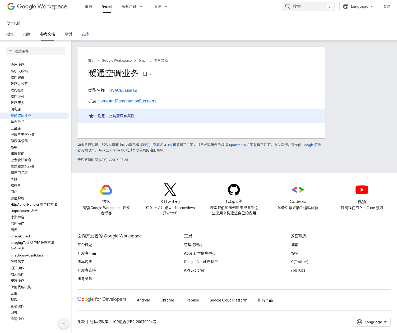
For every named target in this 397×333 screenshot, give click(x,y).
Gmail (13, 23)
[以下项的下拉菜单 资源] (167, 6)
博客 (294, 245)
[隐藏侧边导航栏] (63, 323)
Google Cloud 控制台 (201, 262)
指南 (27, 34)
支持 (85, 34)
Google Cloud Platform (228, 300)
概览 (10, 34)
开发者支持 (86, 270)
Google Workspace (117, 60)
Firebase (192, 300)
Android (143, 300)
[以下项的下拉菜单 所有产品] (142, 6)
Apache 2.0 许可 (241, 145)
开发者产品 (86, 253)
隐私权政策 (99, 322)
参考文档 (161, 60)
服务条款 (84, 279)
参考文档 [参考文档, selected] (47, 34)
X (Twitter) (299, 262)
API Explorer (194, 270)
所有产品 (129, 6)
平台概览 (84, 245)
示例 (68, 34)
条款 (81, 322)
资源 (157, 6)
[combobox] (308, 6)
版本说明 (84, 262)
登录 (387, 6)
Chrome (167, 300)
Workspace (42, 6)
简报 (294, 253)
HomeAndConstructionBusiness (127, 101)
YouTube (298, 270)
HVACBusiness (123, 90)
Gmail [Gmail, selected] (107, 6)
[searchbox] (35, 51)
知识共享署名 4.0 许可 (159, 145)
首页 (88, 6)
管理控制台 (193, 245)
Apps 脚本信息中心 (200, 253)
